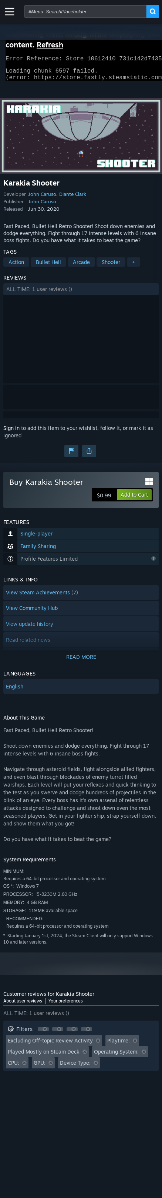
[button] (81, 294)
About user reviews (22, 1005)
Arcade (81, 266)
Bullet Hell (48, 266)
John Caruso (42, 198)
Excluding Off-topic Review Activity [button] (50, 1045)
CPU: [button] (13, 1067)
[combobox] (85, 11)
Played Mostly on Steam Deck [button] (44, 1056)
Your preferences (65, 1005)
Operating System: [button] (116, 1056)
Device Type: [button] (75, 1067)
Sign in (11, 432)
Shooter (111, 266)
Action (16, 266)
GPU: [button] (39, 1067)
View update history (29, 628)
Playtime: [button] (118, 1045)
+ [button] (133, 266)
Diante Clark (72, 198)
